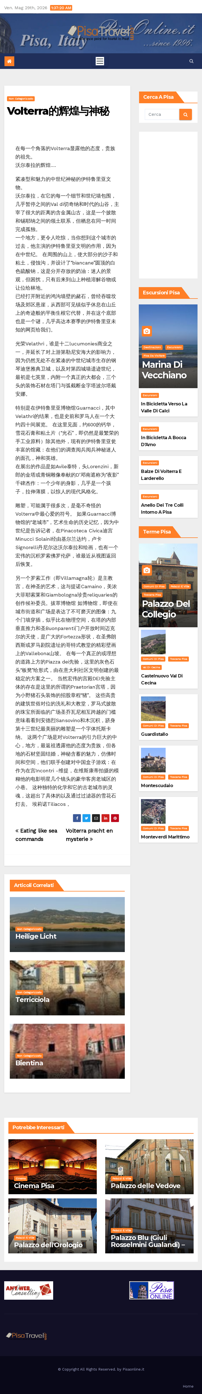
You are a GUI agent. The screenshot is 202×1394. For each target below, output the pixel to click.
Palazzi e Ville (180, 586)
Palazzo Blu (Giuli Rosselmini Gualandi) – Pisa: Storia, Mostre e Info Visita (148, 1248)
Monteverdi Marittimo (165, 837)
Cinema (21, 1178)
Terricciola (32, 1000)
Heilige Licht (35, 936)
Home (188, 1386)
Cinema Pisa (34, 1186)
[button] (191, 61)
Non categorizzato (21, 98)
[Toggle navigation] (100, 61)
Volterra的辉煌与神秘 (58, 110)
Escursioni (174, 347)
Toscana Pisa (152, 594)
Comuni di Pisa (154, 586)
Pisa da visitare (154, 355)
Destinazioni (152, 347)
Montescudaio (157, 785)
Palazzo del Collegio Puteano (166, 614)
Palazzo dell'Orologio (48, 1245)
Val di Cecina (151, 667)
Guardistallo (154, 734)
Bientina (29, 1063)
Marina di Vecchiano (164, 370)
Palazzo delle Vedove (145, 1186)
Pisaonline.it (133, 1369)
